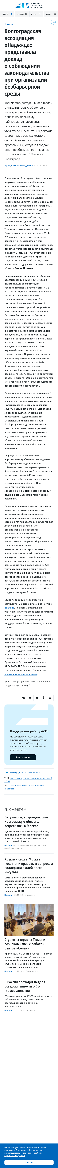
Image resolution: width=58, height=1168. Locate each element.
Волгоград (14, 772)
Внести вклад (22, 757)
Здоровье (30, 895)
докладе (9, 607)
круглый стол (16, 778)
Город (7, 165)
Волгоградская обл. (30, 772)
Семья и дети (32, 971)
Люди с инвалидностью (22, 165)
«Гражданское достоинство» (20, 674)
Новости (8, 24)
